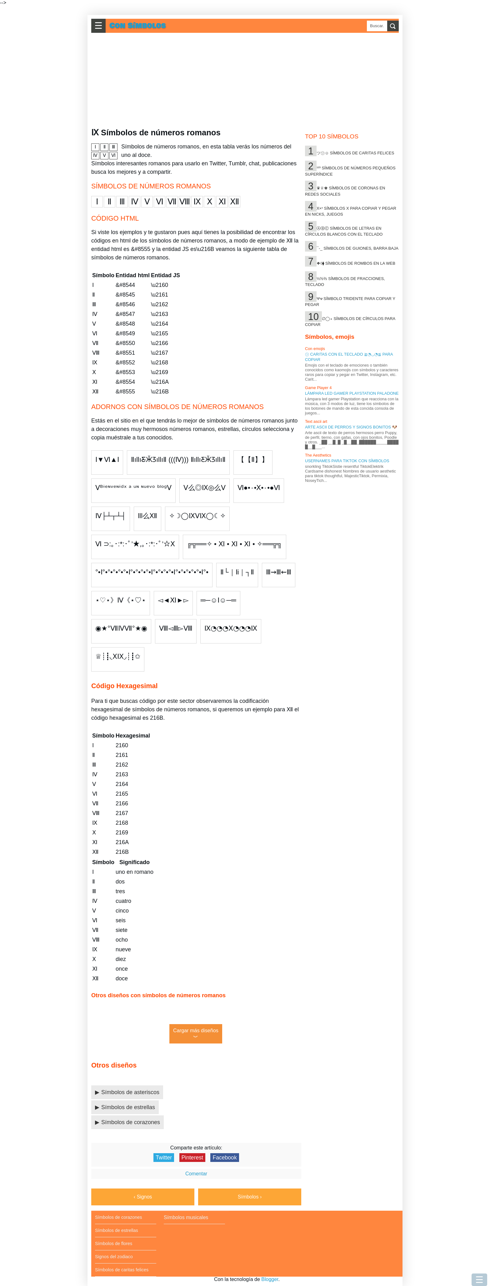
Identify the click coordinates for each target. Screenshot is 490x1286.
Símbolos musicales (186, 1217)
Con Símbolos (137, 25)
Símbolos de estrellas (128, 1107)
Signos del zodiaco (114, 1256)
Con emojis (315, 348)
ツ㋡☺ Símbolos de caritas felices (355, 153)
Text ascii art (316, 421)
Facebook (224, 1157)
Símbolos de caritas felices (121, 1269)
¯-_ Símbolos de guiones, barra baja (357, 248)
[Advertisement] (246, 80)
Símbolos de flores (113, 1243)
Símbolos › (250, 1196)
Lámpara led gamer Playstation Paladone (352, 393)
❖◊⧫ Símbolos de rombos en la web (356, 263)
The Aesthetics (318, 455)
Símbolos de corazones (130, 1122)
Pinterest (192, 1157)
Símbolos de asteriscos (130, 1092)
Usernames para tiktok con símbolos (347, 460)
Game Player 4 (318, 387)
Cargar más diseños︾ (195, 1034)
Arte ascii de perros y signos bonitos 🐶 (351, 427)
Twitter (164, 1157)
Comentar (196, 1173)
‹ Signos (143, 1196)
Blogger (269, 1279)
